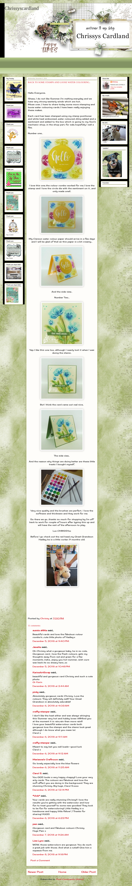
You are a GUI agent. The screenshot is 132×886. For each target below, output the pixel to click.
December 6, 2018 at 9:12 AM (50, 753)
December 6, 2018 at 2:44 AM (51, 686)
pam (35, 824)
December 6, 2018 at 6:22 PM (51, 818)
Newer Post (35, 871)
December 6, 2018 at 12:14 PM (51, 790)
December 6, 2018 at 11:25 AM (51, 767)
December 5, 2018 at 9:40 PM (51, 641)
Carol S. (37, 773)
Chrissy (115, 82)
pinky (36, 692)
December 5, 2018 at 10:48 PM (51, 666)
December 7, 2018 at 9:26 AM (51, 835)
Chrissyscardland (22, 8)
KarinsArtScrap (41, 672)
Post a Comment (40, 860)
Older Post (88, 871)
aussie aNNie (40, 630)
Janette (37, 647)
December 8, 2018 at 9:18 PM (50, 854)
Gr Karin (37, 682)
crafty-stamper (41, 711)
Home (62, 871)
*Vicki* (36, 796)
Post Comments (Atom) (70, 879)
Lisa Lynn (38, 840)
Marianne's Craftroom (45, 759)
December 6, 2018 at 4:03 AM (51, 705)
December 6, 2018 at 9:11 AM (50, 737)
